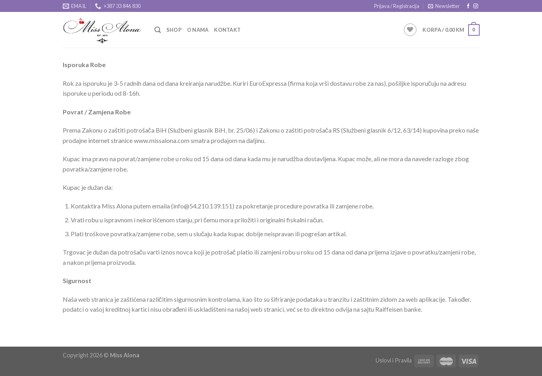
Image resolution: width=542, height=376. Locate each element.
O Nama (198, 30)
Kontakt (227, 30)
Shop (173, 30)
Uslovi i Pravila (394, 360)
